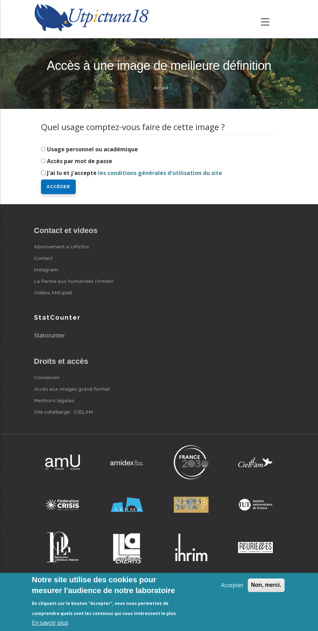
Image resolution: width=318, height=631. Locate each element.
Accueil (161, 88)
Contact (43, 258)
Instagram (46, 269)
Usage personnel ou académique (92, 149)
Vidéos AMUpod (53, 292)
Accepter (232, 585)
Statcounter (49, 335)
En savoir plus (50, 622)
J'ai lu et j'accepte (134, 173)
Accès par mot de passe (79, 161)
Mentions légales (54, 400)
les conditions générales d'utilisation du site (160, 173)
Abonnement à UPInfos (61, 246)
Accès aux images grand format (72, 389)
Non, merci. (266, 585)
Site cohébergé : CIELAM (63, 412)
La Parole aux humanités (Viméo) (74, 281)
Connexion (47, 377)
